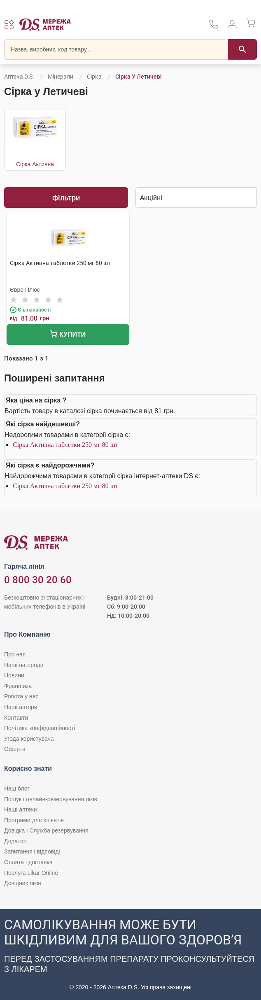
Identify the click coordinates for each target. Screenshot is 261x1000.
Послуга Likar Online (31, 873)
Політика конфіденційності (39, 728)
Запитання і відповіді (32, 851)
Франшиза (18, 686)
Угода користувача (29, 738)
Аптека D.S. (19, 76)
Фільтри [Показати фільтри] (66, 197)
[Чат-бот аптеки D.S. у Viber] (130, 954)
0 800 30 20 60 (38, 580)
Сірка (94, 76)
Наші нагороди (23, 665)
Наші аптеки (20, 809)
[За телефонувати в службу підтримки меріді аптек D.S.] (214, 26)
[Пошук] (242, 49)
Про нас (15, 654)
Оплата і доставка (28, 862)
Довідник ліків (22, 883)
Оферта (15, 749)
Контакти (16, 717)
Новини (14, 675)
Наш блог (17, 788)
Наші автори (20, 707)
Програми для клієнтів (34, 820)
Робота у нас (21, 696)
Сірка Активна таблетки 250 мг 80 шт (65, 444)
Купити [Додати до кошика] (68, 335)
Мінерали (60, 76)
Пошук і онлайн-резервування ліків (50, 799)
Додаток (15, 841)
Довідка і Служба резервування (46, 830)
